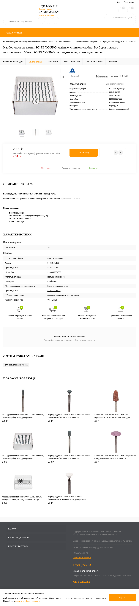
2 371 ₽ (23, 463)
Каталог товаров (13, 32)
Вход (119, 2)
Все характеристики (115, 84)
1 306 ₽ (23, 504)
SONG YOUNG (53, 291)
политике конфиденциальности (27, 601)
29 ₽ (115, 422)
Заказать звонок (45, 9)
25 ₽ (69, 422)
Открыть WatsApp (46, 15)
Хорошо (122, 597)
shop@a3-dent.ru (89, 571)
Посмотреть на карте (82, 558)
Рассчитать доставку (70, 168)
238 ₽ (23, 422)
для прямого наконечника (16, 365)
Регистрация (129, 2)
